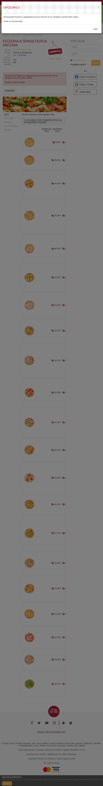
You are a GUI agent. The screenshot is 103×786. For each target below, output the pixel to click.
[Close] (98, 6)
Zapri (95, 29)
